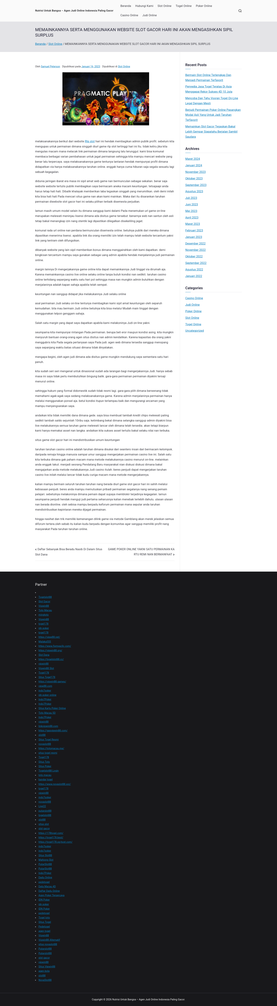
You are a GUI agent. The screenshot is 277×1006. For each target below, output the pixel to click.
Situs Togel (45, 922)
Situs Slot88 (45, 855)
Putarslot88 (45, 948)
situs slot (44, 824)
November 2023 (195, 172)
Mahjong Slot (46, 859)
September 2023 (196, 185)
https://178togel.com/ (51, 833)
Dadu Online (45, 877)
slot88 (42, 735)
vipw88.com (45, 686)
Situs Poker (45, 766)
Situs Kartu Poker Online (52, 708)
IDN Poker (44, 899)
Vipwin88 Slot (46, 668)
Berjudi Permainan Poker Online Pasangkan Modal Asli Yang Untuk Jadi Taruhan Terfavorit (213, 115)
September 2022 (196, 263)
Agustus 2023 (194, 191)
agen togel (44, 931)
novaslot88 (45, 744)
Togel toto (44, 917)
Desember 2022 (195, 243)
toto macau (45, 775)
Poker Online (204, 6)
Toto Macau (45, 610)
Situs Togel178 (47, 677)
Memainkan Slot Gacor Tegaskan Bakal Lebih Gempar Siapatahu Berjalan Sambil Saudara (211, 131)
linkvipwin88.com (48, 726)
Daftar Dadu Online (49, 890)
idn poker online (47, 695)
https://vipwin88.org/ (50, 650)
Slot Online (164, 6)
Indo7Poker (45, 699)
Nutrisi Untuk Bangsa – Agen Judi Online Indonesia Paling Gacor (74, 10)
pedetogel (44, 882)
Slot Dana (44, 654)
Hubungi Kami (144, 6)
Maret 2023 (192, 224)
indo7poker (45, 690)
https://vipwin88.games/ (52, 681)
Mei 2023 (191, 211)
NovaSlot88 (45, 980)
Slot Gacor (44, 601)
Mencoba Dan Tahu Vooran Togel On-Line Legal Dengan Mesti (211, 101)
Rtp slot (90, 141)
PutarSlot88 (45, 864)
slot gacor (44, 828)
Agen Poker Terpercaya (51, 895)
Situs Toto (44, 761)
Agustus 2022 (194, 269)
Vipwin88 (44, 605)
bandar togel (46, 779)
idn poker (44, 628)
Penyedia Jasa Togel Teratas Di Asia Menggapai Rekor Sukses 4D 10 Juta (208, 89)
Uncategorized (194, 330)
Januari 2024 (193, 165)
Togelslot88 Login (49, 770)
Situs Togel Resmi (49, 739)
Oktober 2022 (194, 256)
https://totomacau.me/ (51, 748)
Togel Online (184, 6)
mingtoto (44, 614)
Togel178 (44, 672)
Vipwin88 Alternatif (49, 939)
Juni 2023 (191, 204)
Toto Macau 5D (47, 712)
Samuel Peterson (50, 66)
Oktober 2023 (194, 178)
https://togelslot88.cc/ (51, 659)
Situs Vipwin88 (47, 966)
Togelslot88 (45, 597)
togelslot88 (45, 815)
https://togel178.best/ (51, 837)
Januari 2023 (193, 237)
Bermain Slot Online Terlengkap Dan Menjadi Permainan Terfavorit (208, 77)
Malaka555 (45, 641)
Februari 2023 (194, 230)
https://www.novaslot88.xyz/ (55, 784)
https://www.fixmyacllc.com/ (55, 646)
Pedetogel (44, 926)
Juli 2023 (191, 198)
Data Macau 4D (47, 886)
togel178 (43, 623)
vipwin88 (44, 663)
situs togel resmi (48, 752)
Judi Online (149, 15)
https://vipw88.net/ (49, 637)
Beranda (125, 6)
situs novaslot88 (48, 944)
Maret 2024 (192, 159)
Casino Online (129, 15)
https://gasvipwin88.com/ (53, 730)
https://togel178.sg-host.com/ (55, 842)
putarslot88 (45, 810)
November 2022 (195, 250)
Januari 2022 (193, 276)
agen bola (44, 971)
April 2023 (191, 217)
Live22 (42, 806)
